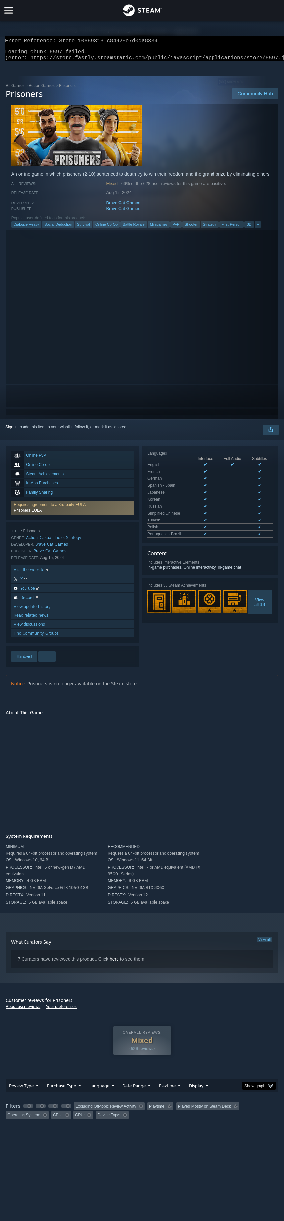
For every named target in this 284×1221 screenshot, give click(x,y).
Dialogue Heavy (26, 228)
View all (264, 944)
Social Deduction (58, 228)
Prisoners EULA (28, 514)
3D (249, 228)
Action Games (42, 89)
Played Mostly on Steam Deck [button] (204, 1110)
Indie (59, 541)
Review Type (21, 1089)
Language (99, 1089)
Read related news (31, 619)
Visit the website (32, 573)
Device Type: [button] (109, 1119)
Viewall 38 (259, 570)
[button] (72, 512)
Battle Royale (133, 228)
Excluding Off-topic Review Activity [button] (105, 1110)
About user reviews (23, 1010)
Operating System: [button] (23, 1119)
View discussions (29, 628)
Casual (46, 541)
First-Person (232, 228)
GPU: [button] (80, 1119)
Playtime (167, 1089)
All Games (15, 89)
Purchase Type (61, 1089)
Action (32, 541)
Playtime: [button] (157, 1110)
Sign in (11, 431)
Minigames (158, 228)
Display (196, 1089)
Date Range (134, 1089)
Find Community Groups (36, 637)
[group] (142, 1114)
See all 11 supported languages (175, 504)
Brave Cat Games (123, 206)
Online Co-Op (106, 228)
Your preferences (61, 1010)
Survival (83, 228)
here (114, 963)
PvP (176, 228)
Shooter (191, 228)
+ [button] (258, 228)
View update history (32, 610)
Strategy (209, 228)
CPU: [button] (58, 1119)
